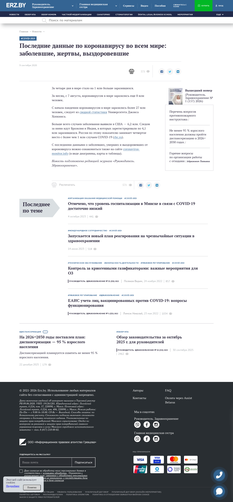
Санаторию (103, 14)
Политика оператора (77, 495)
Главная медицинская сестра (93, 5)
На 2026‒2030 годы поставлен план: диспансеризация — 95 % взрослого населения (52, 342)
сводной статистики (93, 112)
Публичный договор (96, 492)
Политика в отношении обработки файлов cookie (120, 495)
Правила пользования (69, 492)
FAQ (168, 390)
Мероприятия (185, 14)
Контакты (139, 398)
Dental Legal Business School (155, 14)
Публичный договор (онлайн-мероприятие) (136, 492)
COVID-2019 (28, 38)
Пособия (160, 5)
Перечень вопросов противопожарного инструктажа (182, 115)
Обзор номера (48, 14)
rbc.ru (118, 137)
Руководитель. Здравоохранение (43, 5)
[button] (162, 71)
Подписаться (83, 462)
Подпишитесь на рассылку (34, 454)
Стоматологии (124, 14)
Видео (144, 5)
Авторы (138, 390)
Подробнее (12, 486)
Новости (14, 14)
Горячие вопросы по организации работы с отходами (185, 157)
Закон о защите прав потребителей (39, 497)
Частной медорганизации (76, 14)
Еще (218, 14)
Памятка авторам (29, 495)
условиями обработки (55, 473)
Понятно (32, 487)
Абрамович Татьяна (198, 161)
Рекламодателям (53, 495)
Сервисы (128, 5)
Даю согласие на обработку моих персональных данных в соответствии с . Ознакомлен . (56, 476)
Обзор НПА (30, 14)
